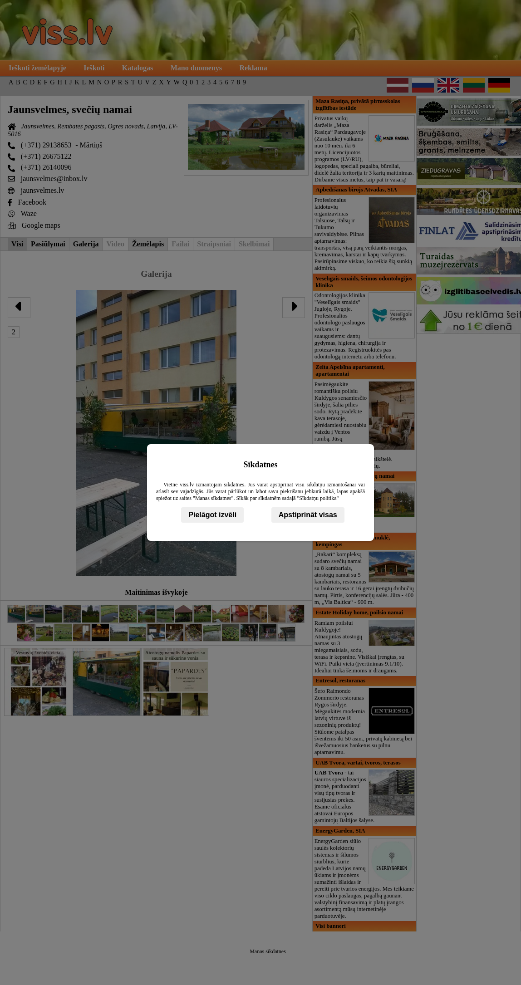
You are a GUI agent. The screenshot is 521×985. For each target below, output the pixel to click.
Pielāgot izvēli (212, 515)
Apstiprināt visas (308, 515)
